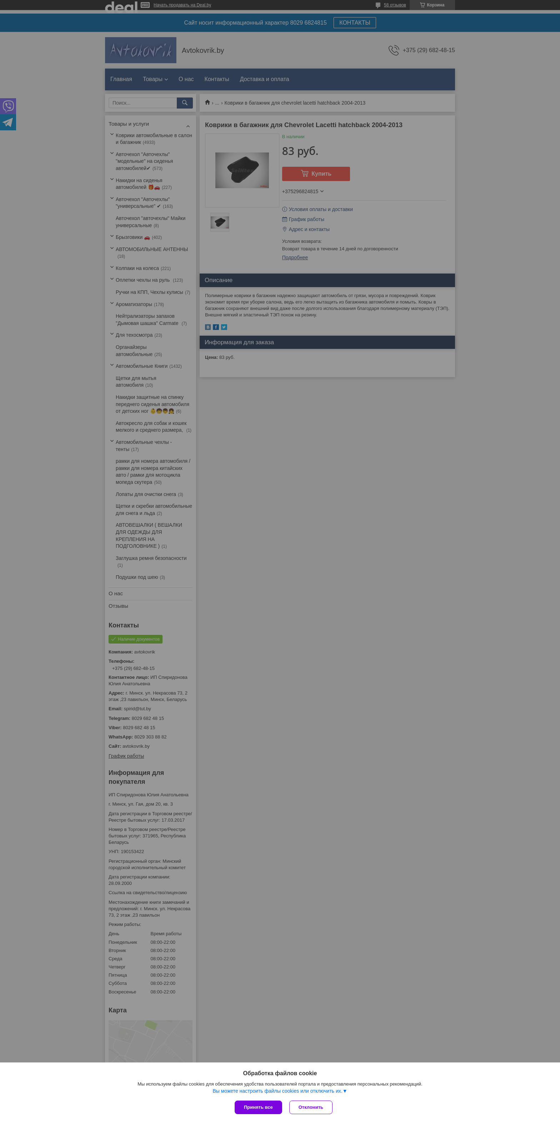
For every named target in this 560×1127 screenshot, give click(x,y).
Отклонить (311, 1107)
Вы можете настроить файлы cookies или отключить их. (277, 1091)
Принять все (258, 1107)
